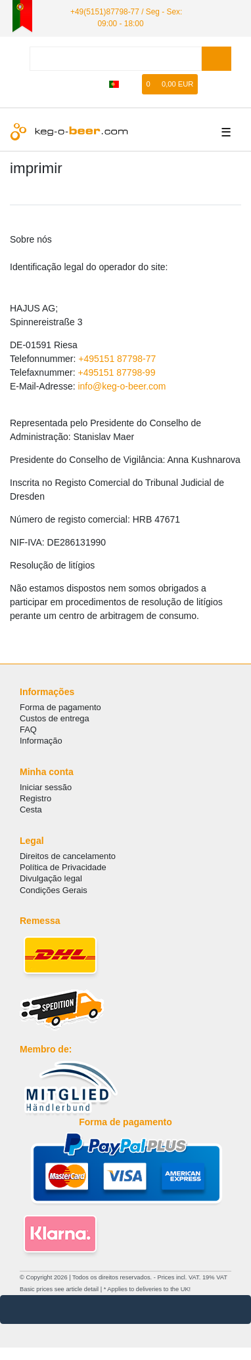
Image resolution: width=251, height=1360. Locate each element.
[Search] (216, 59)
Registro (35, 798)
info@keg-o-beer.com (122, 386)
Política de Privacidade (63, 867)
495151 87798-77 (119, 358)
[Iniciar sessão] (75, 84)
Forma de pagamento (60, 707)
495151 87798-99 (119, 372)
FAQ (28, 729)
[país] (114, 84)
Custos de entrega (54, 718)
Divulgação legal (51, 878)
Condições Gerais (53, 890)
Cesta (31, 809)
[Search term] (116, 59)
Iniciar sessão (46, 787)
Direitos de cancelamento (68, 856)
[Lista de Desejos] (133, 84)
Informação (41, 741)
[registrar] (94, 84)
